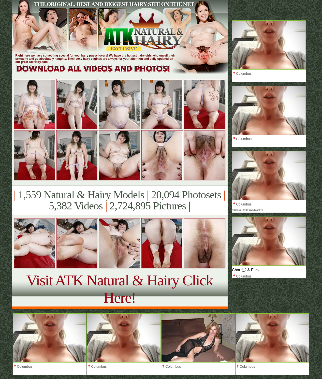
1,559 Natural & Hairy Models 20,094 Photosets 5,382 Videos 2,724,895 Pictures (119, 200)
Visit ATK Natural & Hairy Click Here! (119, 289)
